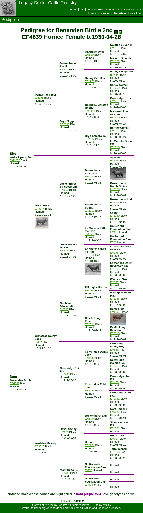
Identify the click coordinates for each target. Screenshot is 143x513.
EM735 (89, 290)
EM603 (64, 69)
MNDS (107, 504)
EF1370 (115, 117)
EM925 (39, 342)
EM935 (39, 97)
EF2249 (64, 250)
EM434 (114, 74)
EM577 (114, 282)
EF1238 (90, 254)
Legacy (62, 504)
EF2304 (90, 139)
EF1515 (115, 147)
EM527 (89, 234)
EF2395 (64, 124)
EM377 (114, 101)
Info (82, 9)
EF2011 (115, 366)
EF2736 (64, 374)
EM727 (64, 309)
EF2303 (90, 210)
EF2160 (115, 215)
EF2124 (90, 445)
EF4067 (14, 383)
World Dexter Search (129, 9)
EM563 (114, 311)
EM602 (64, 189)
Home (73, 9)
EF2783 (64, 473)
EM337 (114, 438)
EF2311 (90, 324)
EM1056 (15, 160)
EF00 (113, 242)
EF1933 (90, 81)
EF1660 (115, 87)
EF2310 (115, 333)
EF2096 (115, 189)
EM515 (114, 160)
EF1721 (115, 428)
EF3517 (39, 446)
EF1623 (115, 61)
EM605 (89, 357)
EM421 (114, 130)
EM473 (114, 412)
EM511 (89, 111)
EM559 (114, 349)
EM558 (89, 176)
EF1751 (115, 398)
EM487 (114, 48)
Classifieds (105, 13)
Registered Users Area (128, 13)
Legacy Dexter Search (100, 9)
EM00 (113, 232)
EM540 (114, 202)
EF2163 (115, 451)
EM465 (114, 382)
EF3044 (39, 208)
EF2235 (90, 390)
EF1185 (115, 269)
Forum (92, 13)
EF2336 (115, 298)
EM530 (89, 54)
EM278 (114, 252)
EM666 (64, 432)
